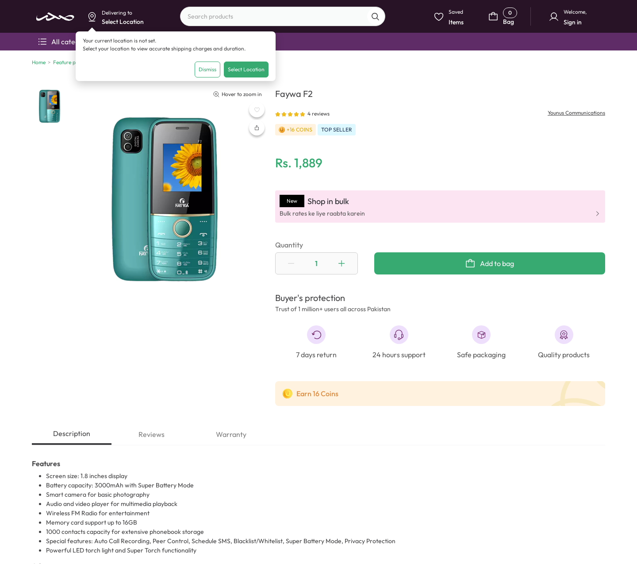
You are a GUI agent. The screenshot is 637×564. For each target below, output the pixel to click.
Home (39, 62)
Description (71, 433)
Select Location (246, 69)
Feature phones (71, 62)
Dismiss (207, 69)
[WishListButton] (257, 109)
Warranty (231, 434)
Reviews (151, 434)
